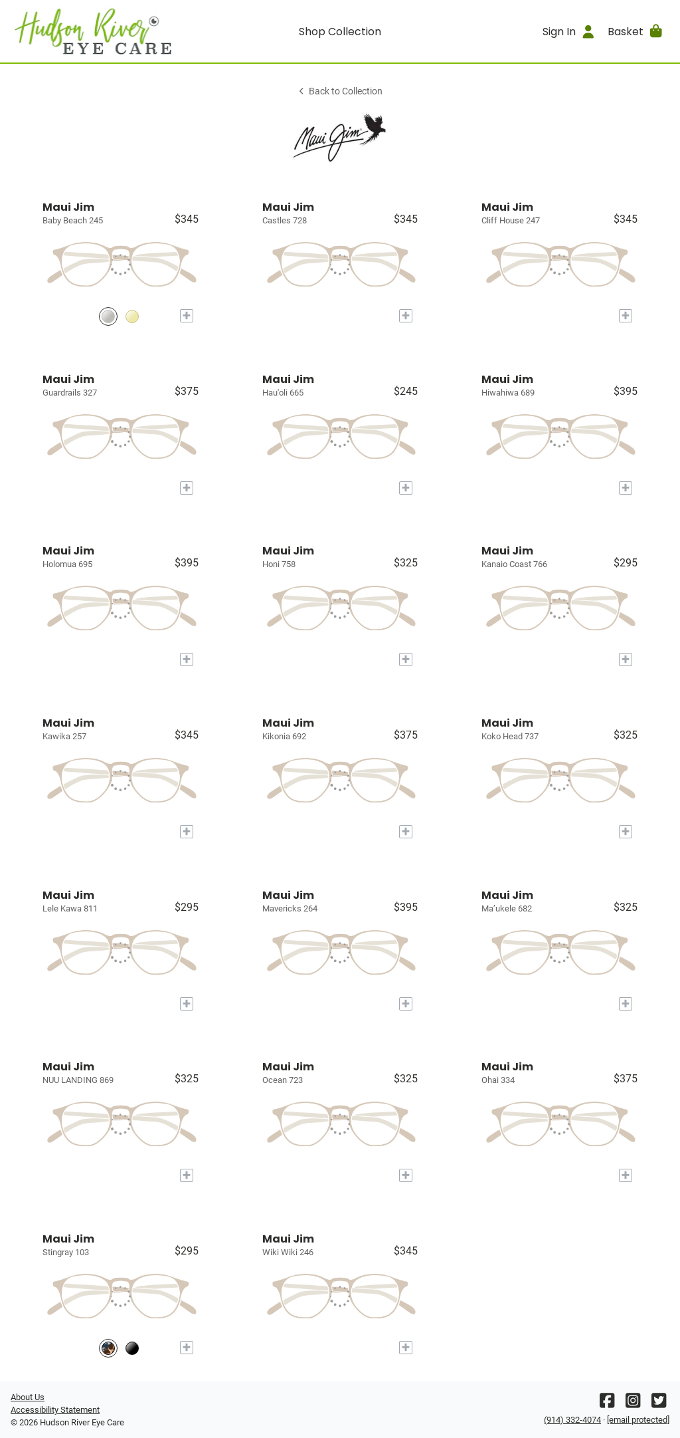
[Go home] (93, 31)
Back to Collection (340, 91)
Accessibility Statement (55, 1410)
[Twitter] (658, 1404)
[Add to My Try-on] (187, 316)
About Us (27, 1397)
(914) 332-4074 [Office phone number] (572, 1420)
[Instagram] (632, 1404)
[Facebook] (607, 1404)
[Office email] (638, 1420)
